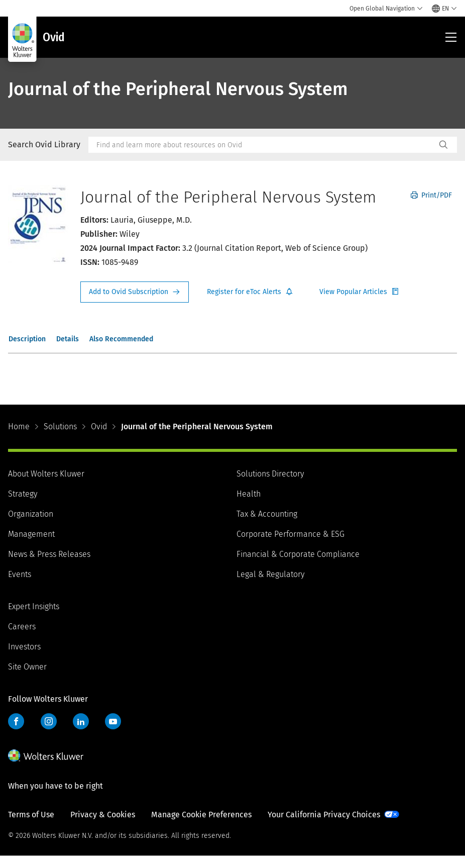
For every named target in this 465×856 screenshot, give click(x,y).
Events (19, 574)
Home (19, 426)
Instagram (49, 721)
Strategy (22, 494)
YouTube (113, 721)
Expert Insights (33, 606)
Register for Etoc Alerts (250, 292)
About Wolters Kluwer (46, 474)
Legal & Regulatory (270, 574)
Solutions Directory (270, 474)
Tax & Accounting (267, 514)
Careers (22, 626)
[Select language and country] (444, 9)
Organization (30, 514)
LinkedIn (81, 721)
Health (249, 494)
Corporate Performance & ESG (290, 534)
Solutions (60, 426)
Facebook (16, 721)
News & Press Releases (49, 554)
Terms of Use (31, 814)
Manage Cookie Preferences (201, 814)
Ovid (99, 426)
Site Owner (27, 667)
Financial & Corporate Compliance (298, 554)
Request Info (134, 292)
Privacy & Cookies (102, 814)
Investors (24, 646)
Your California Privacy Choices (324, 814)
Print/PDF (431, 195)
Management (31, 534)
